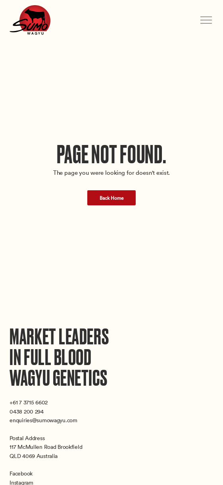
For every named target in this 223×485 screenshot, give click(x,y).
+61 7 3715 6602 (29, 402)
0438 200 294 (27, 411)
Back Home (112, 197)
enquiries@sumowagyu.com (43, 420)
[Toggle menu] (206, 20)
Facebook (21, 473)
